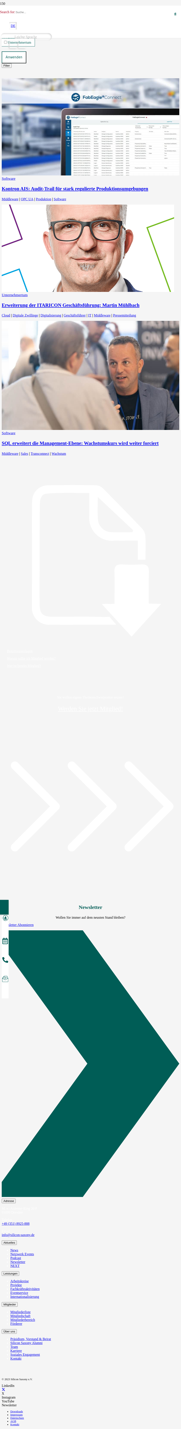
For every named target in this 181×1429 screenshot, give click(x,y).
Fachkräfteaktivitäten (25, 1289)
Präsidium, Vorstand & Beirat (30, 1339)
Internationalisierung (24, 1297)
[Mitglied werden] (5, 919)
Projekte (16, 1285)
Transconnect (40, 453)
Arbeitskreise (19, 1281)
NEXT (15, 1266)
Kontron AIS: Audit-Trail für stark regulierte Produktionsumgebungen (75, 188)
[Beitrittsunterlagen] (90, 561)
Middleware (10, 199)
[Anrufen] (5, 960)
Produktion (43, 199)
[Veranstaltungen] (5, 941)
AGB (13, 1421)
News (14, 1250)
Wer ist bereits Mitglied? (24, 666)
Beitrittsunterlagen (20, 651)
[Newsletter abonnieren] (5, 979)
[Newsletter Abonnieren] (90, 1064)
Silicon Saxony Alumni (26, 1343)
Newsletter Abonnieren (18, 925)
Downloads (16, 1411)
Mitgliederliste (20, 1312)
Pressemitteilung (124, 315)
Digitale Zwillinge (25, 315)
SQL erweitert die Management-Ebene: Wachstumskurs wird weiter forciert (80, 443)
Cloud (6, 315)
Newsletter (17, 1262)
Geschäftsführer (75, 315)
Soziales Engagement (25, 1354)
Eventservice (19, 1293)
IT (89, 315)
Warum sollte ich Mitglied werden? (31, 658)
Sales (24, 453)
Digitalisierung (51, 315)
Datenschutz (17, 1417)
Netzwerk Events (22, 1254)
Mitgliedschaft (20, 1316)
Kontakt (16, 1358)
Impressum (16, 1414)
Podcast (15, 1258)
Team (14, 1347)
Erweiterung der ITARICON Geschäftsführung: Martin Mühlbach (70, 305)
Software (9, 178)
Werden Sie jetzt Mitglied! (90, 708)
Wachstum (58, 453)
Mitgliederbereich (22, 1320)
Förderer (16, 1324)
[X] (3, 1389)
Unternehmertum (15, 295)
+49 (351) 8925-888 (16, 1223)
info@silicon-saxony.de (18, 1235)
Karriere (16, 1351)
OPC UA (27, 199)
